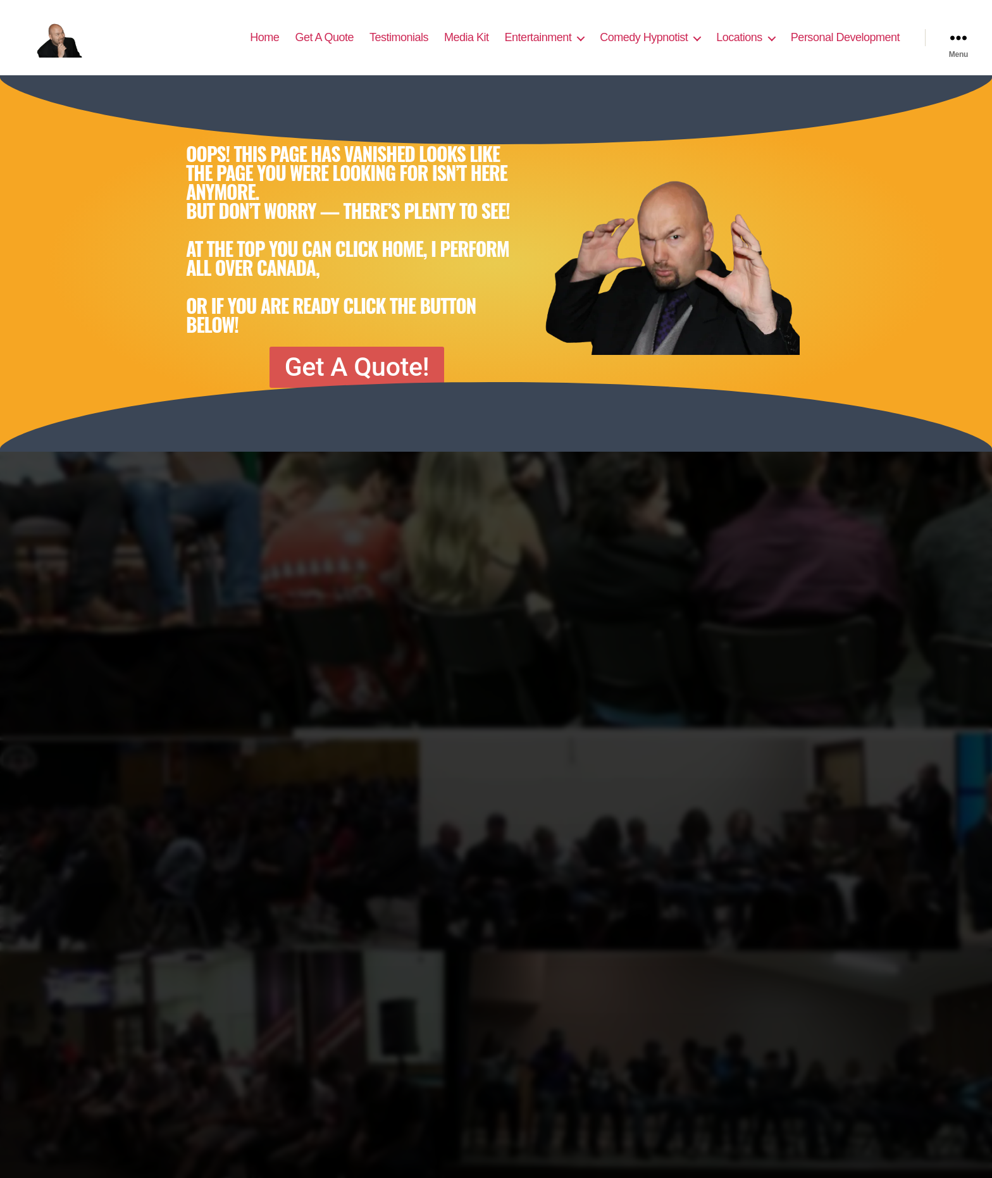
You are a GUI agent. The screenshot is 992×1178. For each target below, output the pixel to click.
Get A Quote (324, 45)
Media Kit (466, 45)
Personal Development (845, 45)
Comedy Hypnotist (644, 45)
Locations (739, 45)
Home (264, 45)
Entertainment (538, 45)
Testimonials (398, 45)
